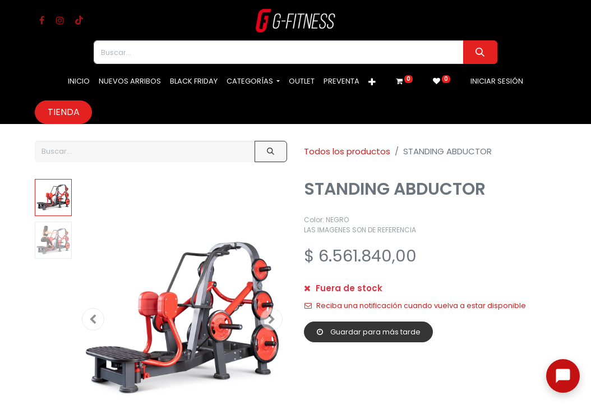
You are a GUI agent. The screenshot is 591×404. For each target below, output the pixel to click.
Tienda (64, 111)
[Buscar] (480, 52)
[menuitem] (78, 81)
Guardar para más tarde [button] (369, 332)
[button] (372, 82)
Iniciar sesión (496, 81)
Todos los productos (347, 151)
